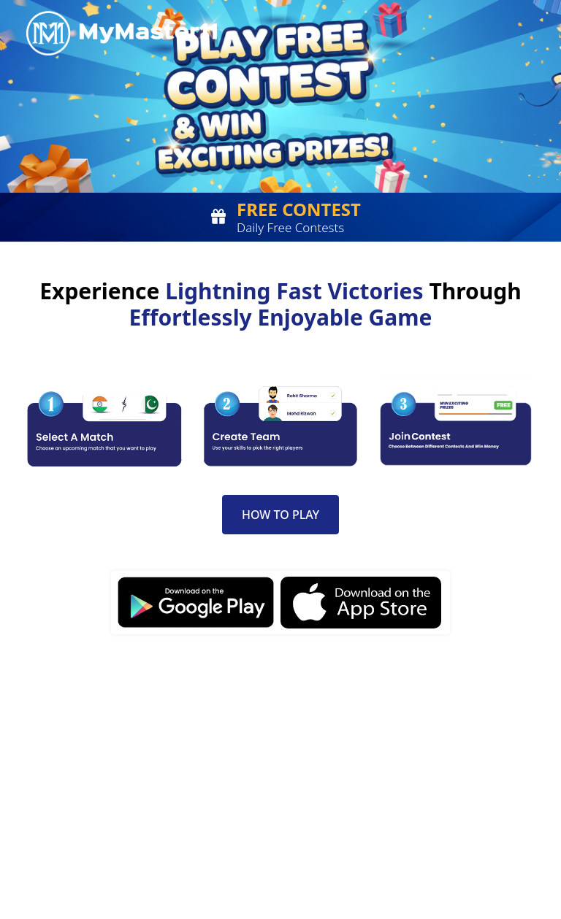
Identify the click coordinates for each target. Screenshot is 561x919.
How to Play (280, 515)
